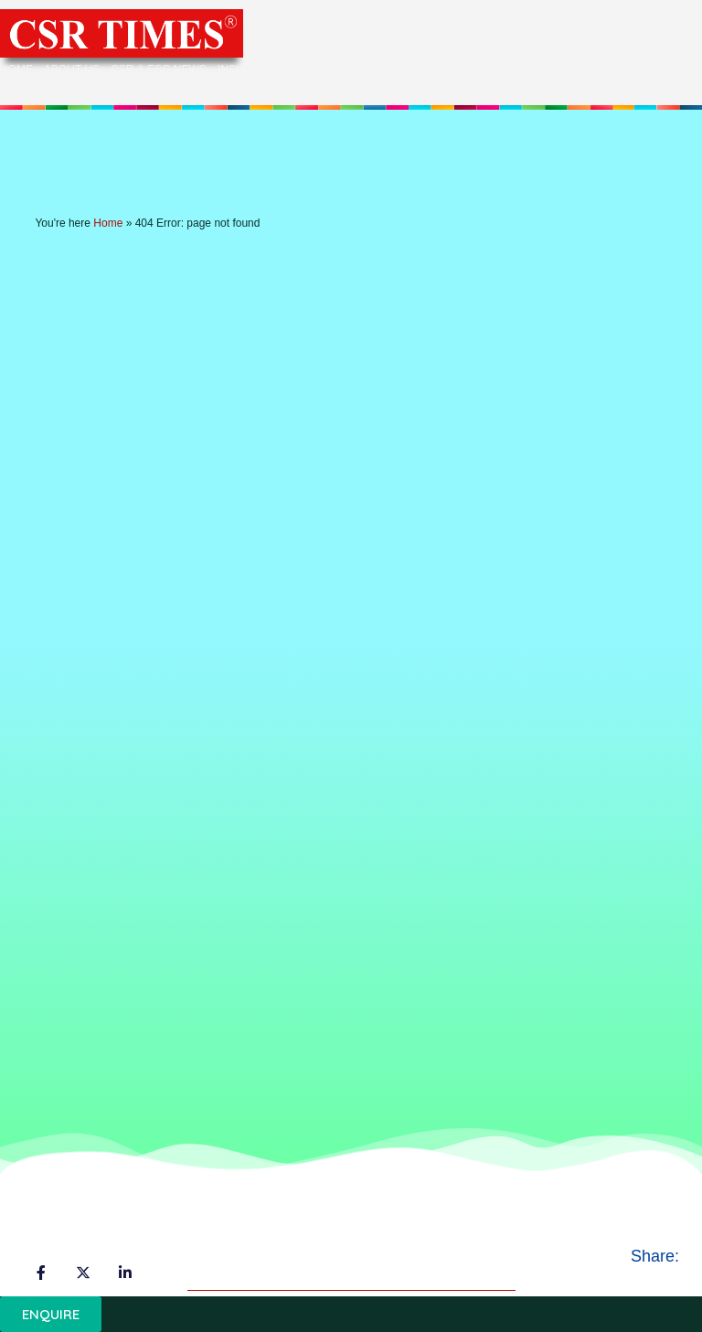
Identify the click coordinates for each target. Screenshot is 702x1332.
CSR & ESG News (159, 69)
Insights (252, 70)
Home (16, 69)
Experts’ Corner (517, 69)
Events (425, 70)
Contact (31, 88)
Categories (340, 70)
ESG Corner (618, 69)
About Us (72, 69)
